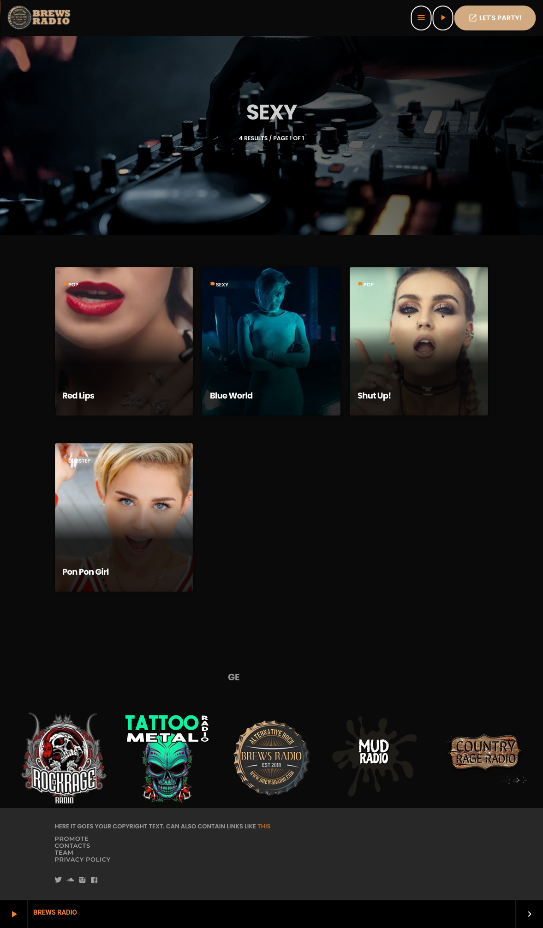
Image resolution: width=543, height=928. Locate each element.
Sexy (222, 284)
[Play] (443, 18)
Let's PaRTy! (495, 18)
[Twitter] (58, 880)
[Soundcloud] (70, 880)
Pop (73, 284)
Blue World (231, 396)
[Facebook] (94, 880)
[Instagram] (82, 880)
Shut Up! (374, 396)
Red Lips (78, 396)
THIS (263, 826)
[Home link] (39, 18)
